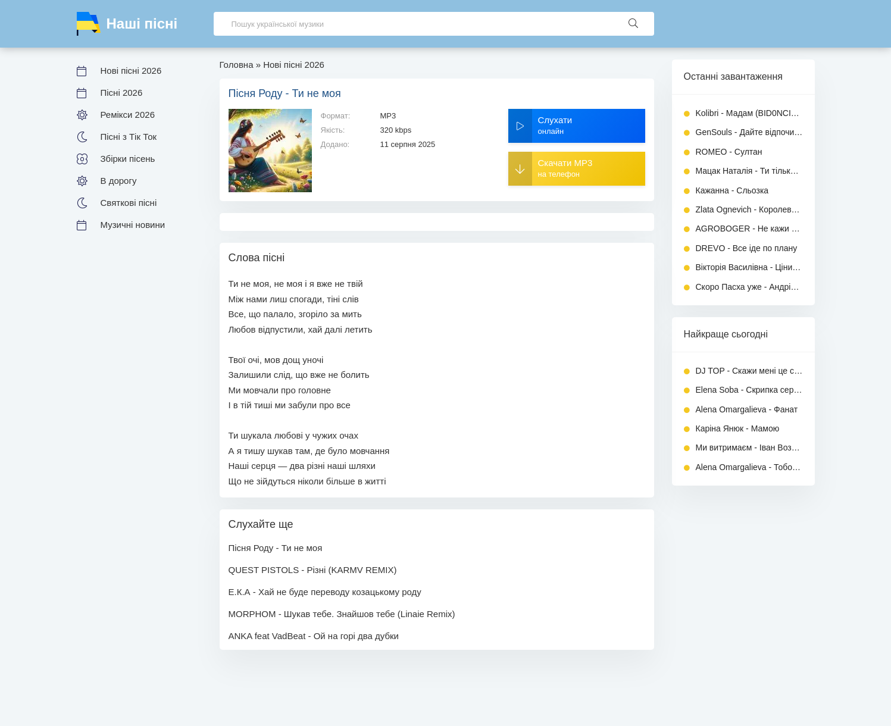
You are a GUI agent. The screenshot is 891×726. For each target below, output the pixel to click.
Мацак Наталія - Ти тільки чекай (749, 171)
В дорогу (119, 181)
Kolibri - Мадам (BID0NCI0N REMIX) (749, 113)
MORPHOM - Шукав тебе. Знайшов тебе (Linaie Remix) (342, 614)
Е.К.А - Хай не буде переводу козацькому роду (325, 592)
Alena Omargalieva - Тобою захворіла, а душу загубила (749, 467)
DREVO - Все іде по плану (747, 248)
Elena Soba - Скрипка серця (749, 390)
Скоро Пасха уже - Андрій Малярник (749, 287)
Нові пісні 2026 (131, 70)
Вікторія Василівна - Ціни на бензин (749, 267)
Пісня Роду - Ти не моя (276, 548)
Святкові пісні (129, 203)
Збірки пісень (128, 159)
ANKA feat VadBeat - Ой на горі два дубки (314, 636)
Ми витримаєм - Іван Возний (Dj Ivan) (749, 447)
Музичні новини (133, 225)
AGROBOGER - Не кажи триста (749, 228)
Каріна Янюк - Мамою (738, 428)
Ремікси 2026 (128, 114)
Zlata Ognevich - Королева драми (749, 209)
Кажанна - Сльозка (732, 190)
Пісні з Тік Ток (129, 137)
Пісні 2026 (122, 92)
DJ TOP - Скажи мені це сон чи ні (749, 370)
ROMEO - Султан (729, 152)
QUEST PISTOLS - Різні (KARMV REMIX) (313, 570)
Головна (237, 65)
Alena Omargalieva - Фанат (747, 409)
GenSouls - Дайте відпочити (749, 132)
